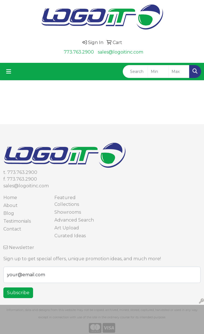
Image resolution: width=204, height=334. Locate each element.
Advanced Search (74, 220)
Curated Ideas (70, 235)
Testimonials (17, 221)
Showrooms (67, 212)
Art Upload (66, 228)
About (10, 205)
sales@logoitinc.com (120, 52)
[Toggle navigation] (9, 71)
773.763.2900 (79, 52)
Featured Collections (66, 201)
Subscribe (18, 292)
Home (10, 197)
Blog (8, 213)
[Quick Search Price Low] (158, 71)
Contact (12, 229)
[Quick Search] (135, 71)
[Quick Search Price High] (178, 71)
